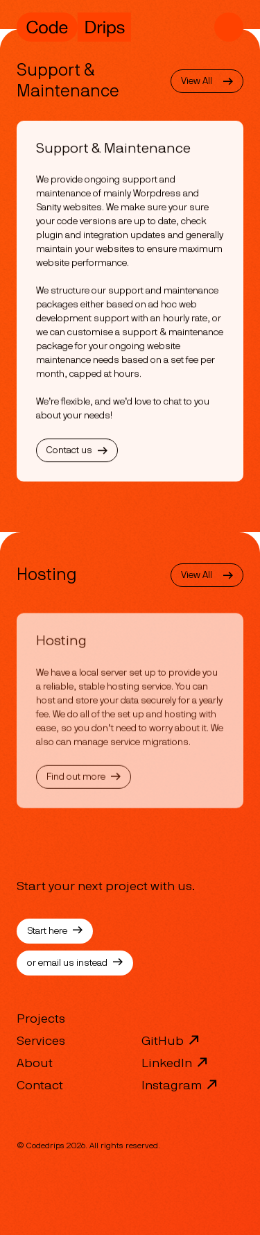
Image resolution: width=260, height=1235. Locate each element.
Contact (40, 1086)
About (35, 1063)
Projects (41, 1019)
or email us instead (75, 963)
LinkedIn (175, 1062)
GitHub (170, 1040)
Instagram (179, 1084)
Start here (55, 931)
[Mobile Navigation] (228, 27)
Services (41, 1041)
